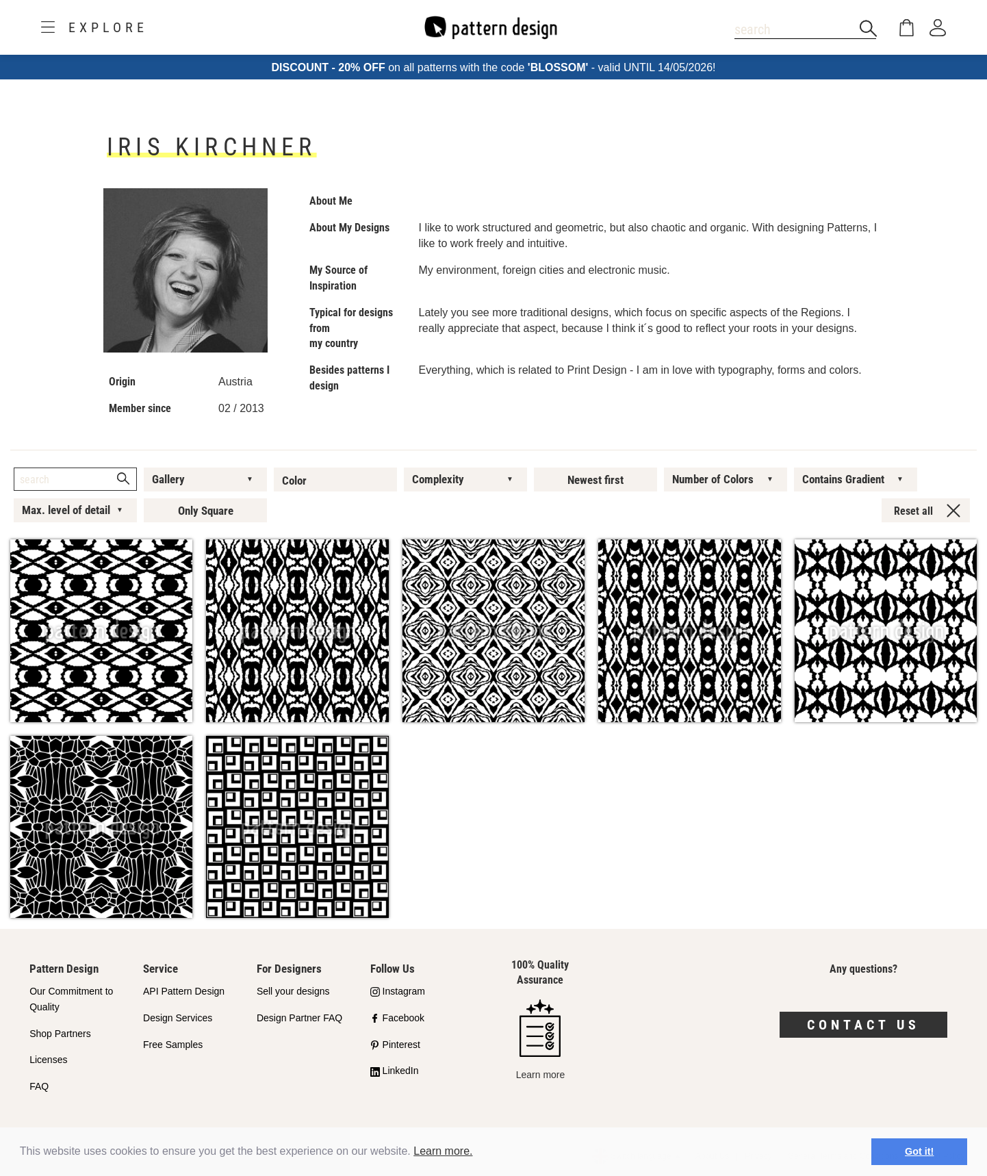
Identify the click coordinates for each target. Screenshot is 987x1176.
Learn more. (442, 1151)
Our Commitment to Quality (71, 999)
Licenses (48, 1059)
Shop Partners (60, 1033)
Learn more (540, 1039)
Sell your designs (293, 991)
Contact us (863, 1025)
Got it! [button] (919, 1151)
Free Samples (173, 1044)
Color (294, 480)
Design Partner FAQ (299, 1017)
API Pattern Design (184, 991)
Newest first (595, 480)
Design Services (177, 1017)
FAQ (39, 1086)
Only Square (205, 510)
